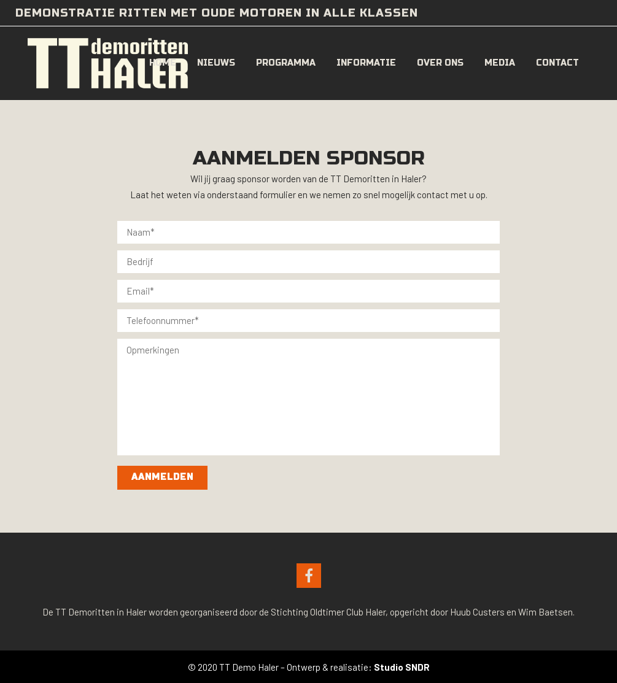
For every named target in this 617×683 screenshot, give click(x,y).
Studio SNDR (402, 667)
